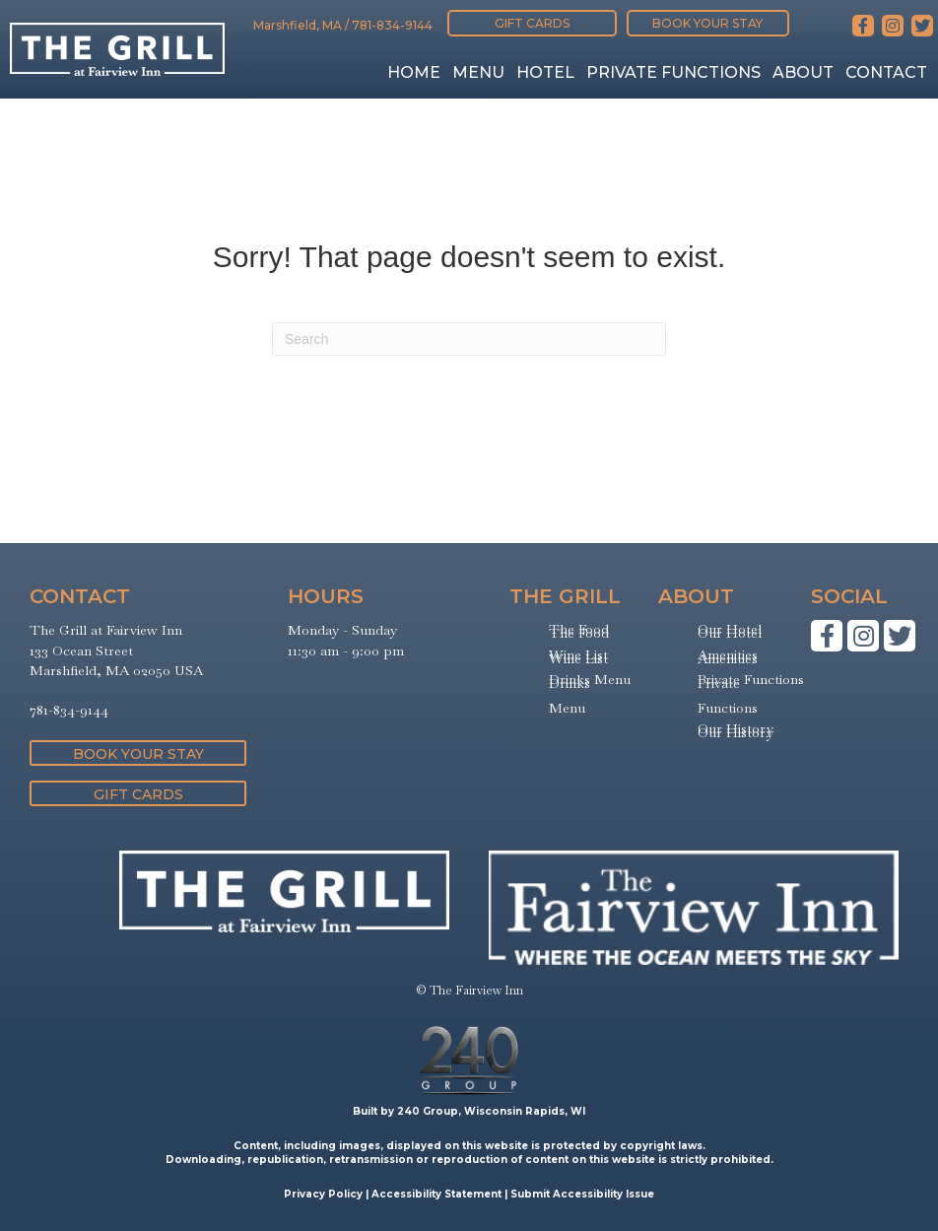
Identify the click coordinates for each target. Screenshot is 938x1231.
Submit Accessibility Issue (582, 1194)
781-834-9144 (392, 25)
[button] (532, 23)
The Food (579, 633)
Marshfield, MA (297, 25)
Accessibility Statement (436, 1194)
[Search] (469, 339)
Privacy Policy (323, 1194)
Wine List (578, 658)
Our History (735, 732)
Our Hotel (730, 633)
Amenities (728, 658)
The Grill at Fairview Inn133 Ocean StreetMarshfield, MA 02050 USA (116, 650)
